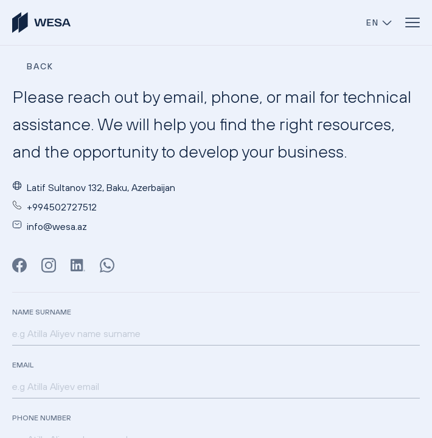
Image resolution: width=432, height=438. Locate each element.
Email (22, 365)
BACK (40, 66)
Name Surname (41, 312)
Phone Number (41, 418)
